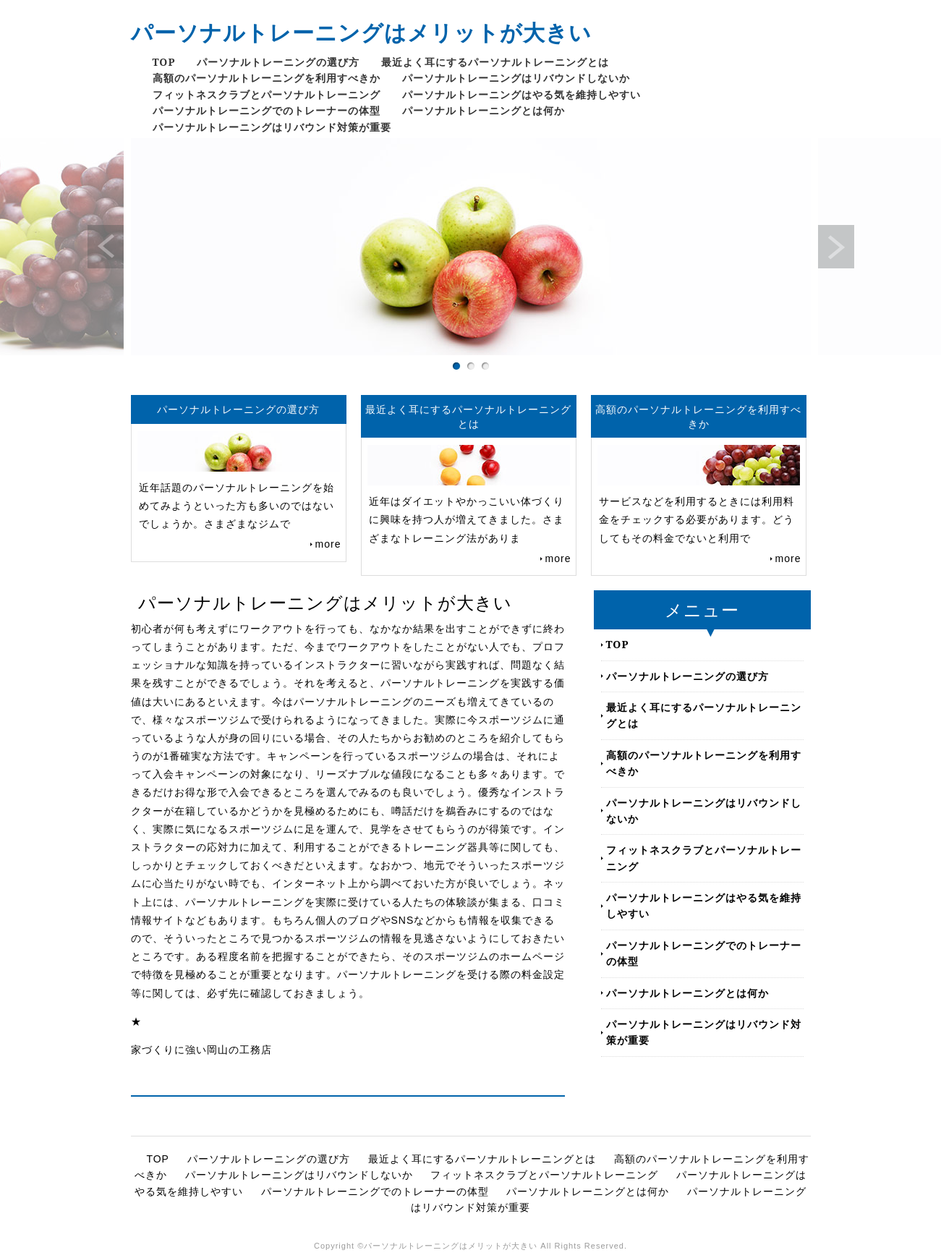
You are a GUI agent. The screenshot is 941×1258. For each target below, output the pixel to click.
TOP (164, 62)
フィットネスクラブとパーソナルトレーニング (266, 94)
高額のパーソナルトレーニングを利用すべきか (266, 78)
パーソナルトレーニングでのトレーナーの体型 (266, 110)
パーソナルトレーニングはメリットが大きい (361, 32)
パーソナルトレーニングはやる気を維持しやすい (521, 94)
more (328, 544)
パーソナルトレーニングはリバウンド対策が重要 (272, 127)
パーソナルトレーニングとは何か (483, 110)
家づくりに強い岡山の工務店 (201, 1049)
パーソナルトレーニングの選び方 (278, 62)
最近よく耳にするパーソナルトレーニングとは (495, 62)
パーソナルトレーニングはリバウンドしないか (516, 78)
